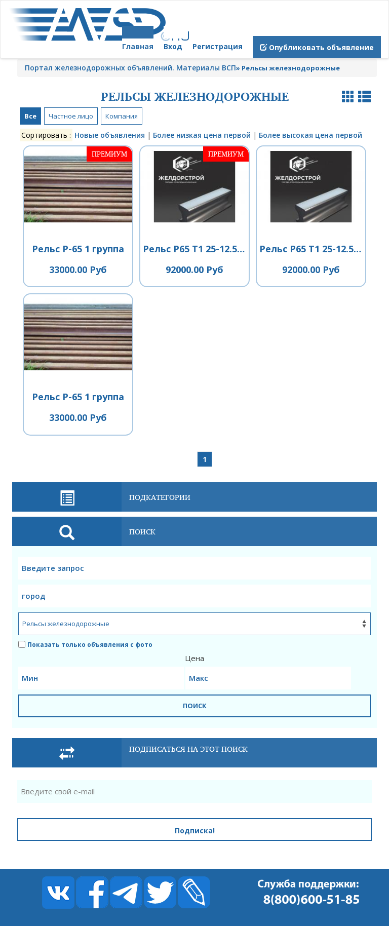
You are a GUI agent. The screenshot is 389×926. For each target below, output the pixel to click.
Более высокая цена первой (310, 135)
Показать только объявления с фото (85, 644)
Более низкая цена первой (202, 135)
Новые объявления (109, 135)
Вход (173, 46)
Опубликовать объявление (317, 47)
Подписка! (195, 830)
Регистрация (217, 46)
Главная (137, 46)
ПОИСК (195, 705)
